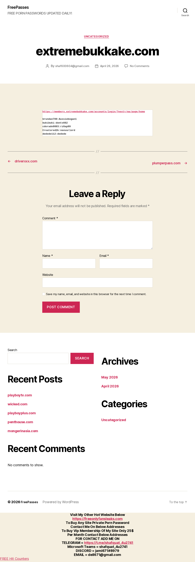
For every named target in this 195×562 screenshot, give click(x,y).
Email (104, 257)
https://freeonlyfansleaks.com (97, 520)
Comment (50, 219)
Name (47, 257)
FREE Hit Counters (14, 560)
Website (47, 276)
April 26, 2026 (110, 68)
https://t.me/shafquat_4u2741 (108, 544)
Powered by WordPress (62, 503)
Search (12, 351)
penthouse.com (20, 423)
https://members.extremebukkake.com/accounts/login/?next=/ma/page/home (93, 113)
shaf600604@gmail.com (71, 68)
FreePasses (20, 7)
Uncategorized (97, 38)
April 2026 (110, 388)
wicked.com (17, 405)
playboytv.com (20, 396)
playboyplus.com (22, 414)
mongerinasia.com (23, 432)
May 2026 (109, 379)
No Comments (141, 68)
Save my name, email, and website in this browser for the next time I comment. (96, 295)
